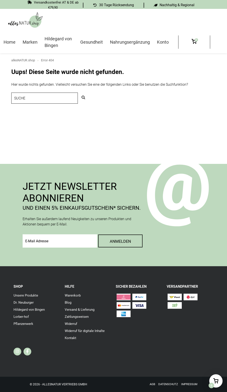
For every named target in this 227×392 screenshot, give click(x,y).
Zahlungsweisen (77, 316)
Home (10, 42)
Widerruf (71, 324)
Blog (68, 302)
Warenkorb (73, 295)
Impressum (188, 384)
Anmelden (120, 241)
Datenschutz (166, 384)
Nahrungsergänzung (130, 42)
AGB (149, 384)
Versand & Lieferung (80, 309)
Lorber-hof (22, 316)
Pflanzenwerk (24, 324)
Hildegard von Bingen (58, 42)
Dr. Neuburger (24, 302)
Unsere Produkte (26, 295)
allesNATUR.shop (23, 60)
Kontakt (71, 338)
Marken (30, 42)
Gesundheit (91, 42)
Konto (163, 42)
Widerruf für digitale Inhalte (86, 331)
